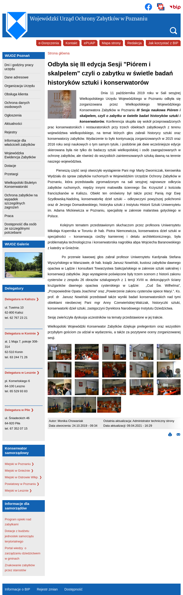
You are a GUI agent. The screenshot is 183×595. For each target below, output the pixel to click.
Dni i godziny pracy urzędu (19, 67)
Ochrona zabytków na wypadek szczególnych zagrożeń (21, 201)
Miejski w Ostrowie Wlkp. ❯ (23, 477)
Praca (9, 216)
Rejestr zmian (47, 589)
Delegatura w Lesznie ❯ (22, 372)
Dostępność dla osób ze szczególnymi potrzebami (20, 228)
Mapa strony (111, 43)
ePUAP (89, 43)
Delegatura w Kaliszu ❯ (22, 299)
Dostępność (73, 589)
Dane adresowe (17, 77)
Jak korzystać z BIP (163, 43)
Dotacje (10, 166)
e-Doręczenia (49, 43)
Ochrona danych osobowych (17, 105)
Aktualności (13, 124)
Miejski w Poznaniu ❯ (19, 464)
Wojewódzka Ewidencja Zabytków (20, 155)
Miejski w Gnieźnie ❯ (19, 470)
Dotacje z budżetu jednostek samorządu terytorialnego (19, 536)
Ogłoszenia (13, 115)
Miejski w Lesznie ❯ (18, 490)
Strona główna (59, 53)
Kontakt (71, 43)
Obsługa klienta (16, 94)
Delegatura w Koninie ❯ (22, 333)
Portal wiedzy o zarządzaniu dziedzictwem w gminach (22, 553)
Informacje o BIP (17, 589)
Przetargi (11, 174)
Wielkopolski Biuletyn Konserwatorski (21, 185)
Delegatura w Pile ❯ (19, 410)
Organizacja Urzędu (20, 86)
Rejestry (11, 132)
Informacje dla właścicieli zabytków (20, 142)
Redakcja (134, 43)
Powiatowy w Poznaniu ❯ (22, 484)
